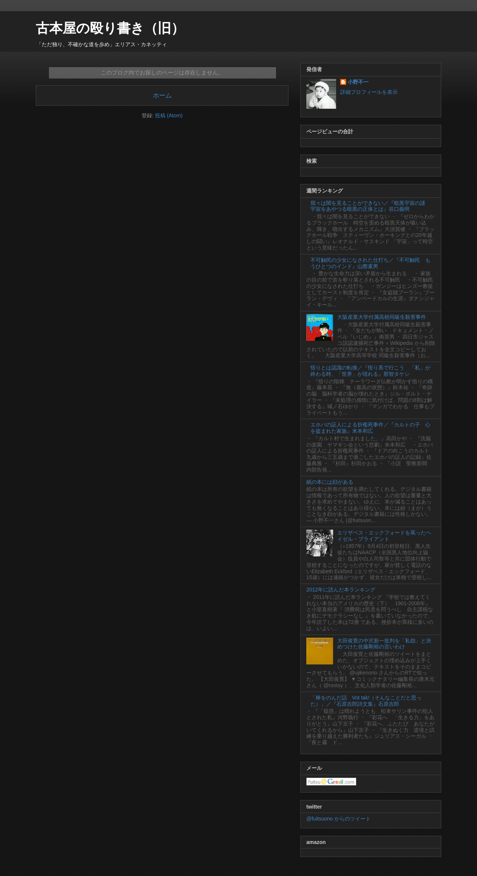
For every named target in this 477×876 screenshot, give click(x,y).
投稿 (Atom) (169, 115)
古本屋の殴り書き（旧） (110, 28)
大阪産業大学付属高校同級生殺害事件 (381, 317)
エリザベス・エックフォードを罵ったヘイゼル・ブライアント (384, 536)
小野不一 (358, 82)
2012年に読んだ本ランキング (340, 590)
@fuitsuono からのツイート (338, 819)
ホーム (162, 95)
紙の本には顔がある (329, 482)
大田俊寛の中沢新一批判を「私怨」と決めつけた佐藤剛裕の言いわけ (384, 644)
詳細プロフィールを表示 (369, 92)
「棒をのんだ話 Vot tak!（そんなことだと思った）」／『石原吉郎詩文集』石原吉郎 (366, 701)
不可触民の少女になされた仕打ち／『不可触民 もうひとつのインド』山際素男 (370, 263)
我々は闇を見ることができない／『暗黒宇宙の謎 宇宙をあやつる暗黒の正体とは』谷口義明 (370, 206)
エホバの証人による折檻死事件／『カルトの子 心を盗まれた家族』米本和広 (370, 428)
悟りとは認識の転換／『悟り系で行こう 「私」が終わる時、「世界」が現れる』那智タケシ (370, 371)
